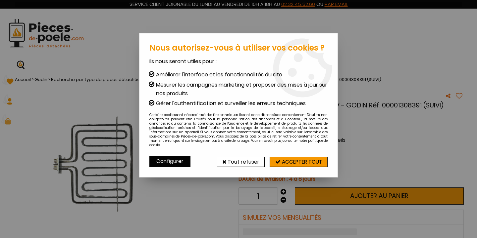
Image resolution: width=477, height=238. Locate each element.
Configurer (170, 161)
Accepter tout (296, 161)
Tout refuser (234, 161)
